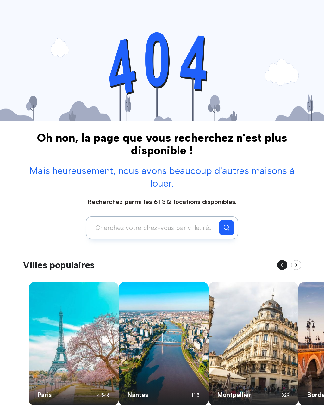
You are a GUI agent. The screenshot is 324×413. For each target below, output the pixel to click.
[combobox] (154, 228)
